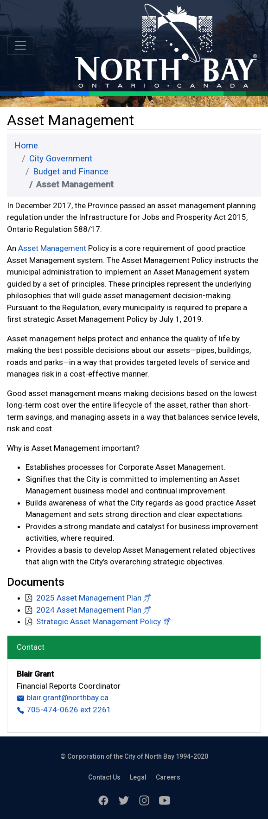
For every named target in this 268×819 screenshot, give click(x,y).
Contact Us (104, 777)
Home (26, 146)
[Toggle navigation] (20, 45)
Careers (168, 777)
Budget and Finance (70, 171)
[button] (147, 597)
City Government (60, 159)
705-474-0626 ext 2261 (64, 709)
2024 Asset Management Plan (88, 609)
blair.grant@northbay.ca (62, 697)
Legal (138, 777)
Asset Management (52, 248)
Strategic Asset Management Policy (98, 621)
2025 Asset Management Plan (88, 597)
